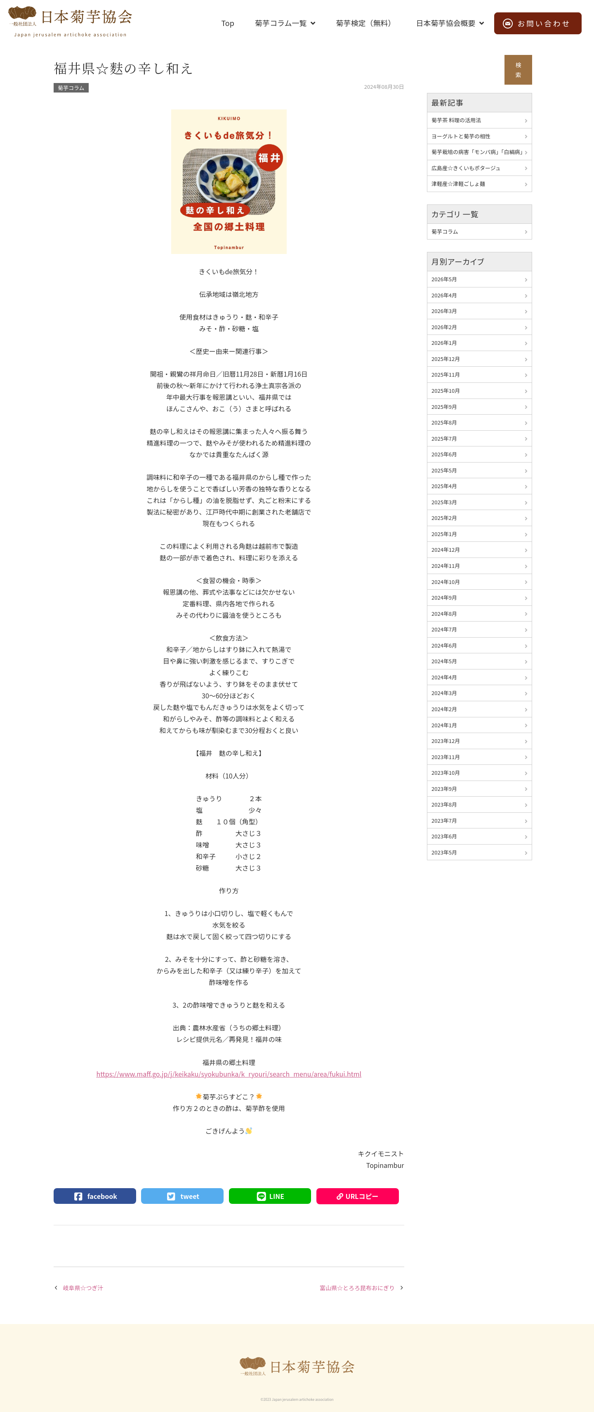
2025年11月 (445, 374)
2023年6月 (444, 836)
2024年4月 (444, 677)
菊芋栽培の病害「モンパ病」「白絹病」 (478, 152)
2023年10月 (445, 772)
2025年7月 (444, 438)
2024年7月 (444, 629)
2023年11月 (445, 757)
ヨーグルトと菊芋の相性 (460, 136)
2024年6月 (444, 645)
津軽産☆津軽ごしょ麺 (458, 183)
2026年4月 (444, 295)
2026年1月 (444, 342)
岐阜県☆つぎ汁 (83, 1288)
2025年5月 (444, 470)
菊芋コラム (71, 88)
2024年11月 (445, 566)
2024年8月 (444, 613)
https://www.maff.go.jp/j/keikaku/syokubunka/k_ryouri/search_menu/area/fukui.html (228, 1074)
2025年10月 (445, 390)
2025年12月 (445, 359)
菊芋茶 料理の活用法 (456, 120)
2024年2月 (444, 709)
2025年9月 (444, 407)
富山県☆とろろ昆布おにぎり (357, 1288)
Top (227, 22)
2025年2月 (444, 518)
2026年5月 (444, 279)
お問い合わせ (544, 23)
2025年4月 (444, 486)
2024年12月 (445, 549)
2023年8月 (444, 804)
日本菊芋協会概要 (445, 22)
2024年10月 (445, 582)
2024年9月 (444, 597)
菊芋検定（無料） (365, 22)
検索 (518, 70)
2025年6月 (444, 454)
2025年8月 (444, 422)
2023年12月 (445, 741)
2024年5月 (444, 661)
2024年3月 (444, 693)
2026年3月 (444, 311)
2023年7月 (444, 820)
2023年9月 (444, 789)
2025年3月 (444, 502)
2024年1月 (444, 725)
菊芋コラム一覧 (280, 22)
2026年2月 (444, 327)
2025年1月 (444, 534)
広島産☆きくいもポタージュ (466, 168)
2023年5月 (444, 852)
